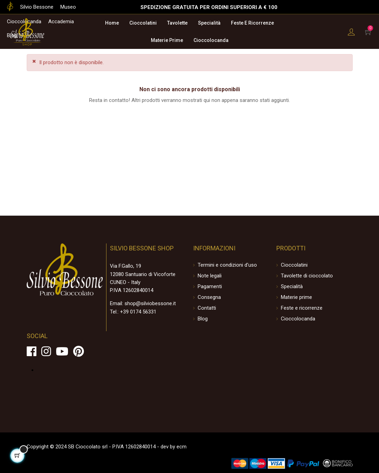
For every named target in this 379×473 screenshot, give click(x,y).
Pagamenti (210, 286)
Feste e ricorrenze (301, 308)
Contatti (207, 308)
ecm (181, 447)
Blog (203, 319)
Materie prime (296, 297)
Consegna (209, 297)
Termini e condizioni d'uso (227, 265)
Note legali (210, 276)
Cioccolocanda (298, 319)
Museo (68, 7)
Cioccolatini (294, 265)
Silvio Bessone (36, 7)
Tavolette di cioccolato (307, 276)
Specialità (292, 286)
